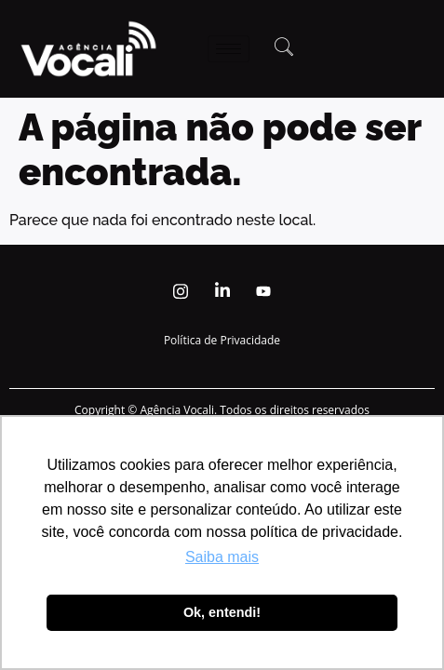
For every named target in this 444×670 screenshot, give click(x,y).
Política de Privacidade (222, 340)
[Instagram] (181, 291)
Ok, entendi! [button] (222, 612)
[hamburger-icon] (228, 48)
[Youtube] (263, 291)
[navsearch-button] (284, 48)
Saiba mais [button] (222, 557)
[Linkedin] (222, 291)
